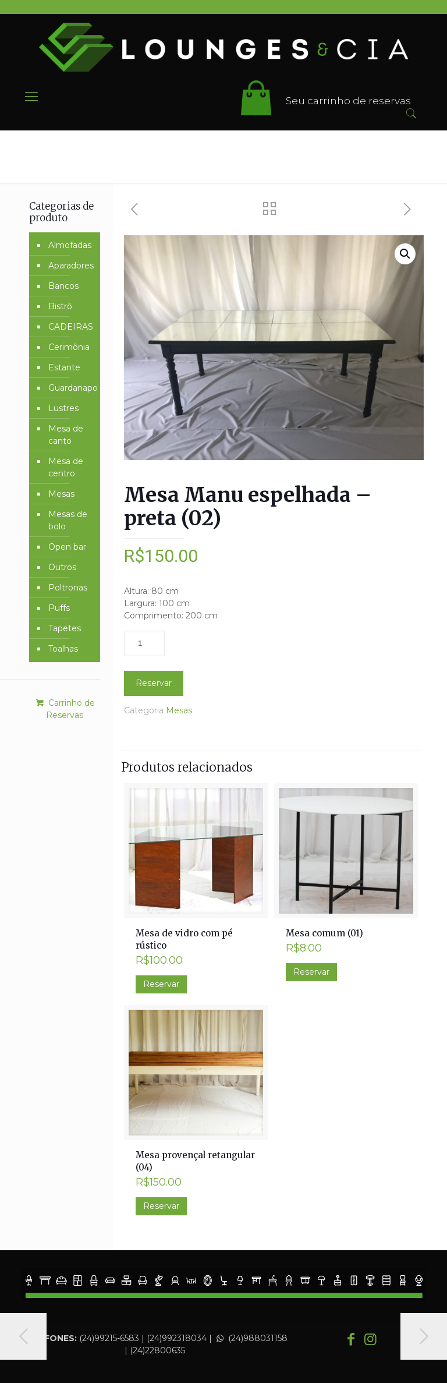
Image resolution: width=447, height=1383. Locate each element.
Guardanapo (71, 388)
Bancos (63, 286)
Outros (62, 567)
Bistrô (60, 306)
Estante (64, 367)
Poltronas (67, 587)
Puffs (59, 608)
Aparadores (71, 265)
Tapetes (64, 628)
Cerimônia (69, 347)
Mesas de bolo (67, 520)
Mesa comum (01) (324, 933)
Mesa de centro (65, 467)
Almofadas (69, 245)
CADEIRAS (70, 326)
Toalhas (63, 648)
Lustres (63, 408)
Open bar (67, 547)
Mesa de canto (65, 434)
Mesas (179, 710)
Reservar (154, 683)
